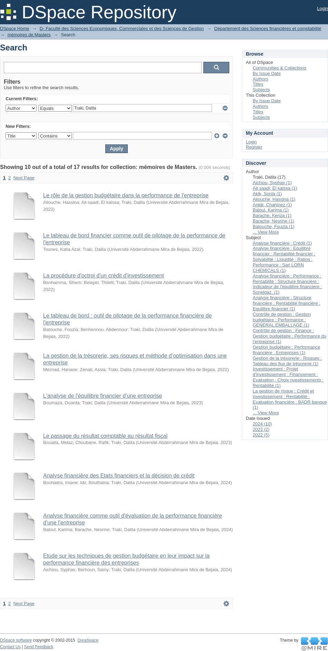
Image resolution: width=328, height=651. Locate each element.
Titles (258, 84)
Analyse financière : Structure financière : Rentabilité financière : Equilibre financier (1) (286, 303)
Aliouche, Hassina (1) (274, 199)
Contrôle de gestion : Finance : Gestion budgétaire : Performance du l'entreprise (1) (289, 336)
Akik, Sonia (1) (267, 193)
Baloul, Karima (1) (271, 210)
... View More (266, 232)
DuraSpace (87, 640)
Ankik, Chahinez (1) (272, 204)
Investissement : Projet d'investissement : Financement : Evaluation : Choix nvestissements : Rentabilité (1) (288, 377)
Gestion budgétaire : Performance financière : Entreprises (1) (286, 350)
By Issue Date (267, 73)
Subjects (261, 89)
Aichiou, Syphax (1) (272, 182)
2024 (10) (262, 423)
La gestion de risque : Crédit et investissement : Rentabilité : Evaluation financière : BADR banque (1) (290, 399)
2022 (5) (261, 434)
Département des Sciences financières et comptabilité (267, 28)
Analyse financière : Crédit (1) (282, 243)
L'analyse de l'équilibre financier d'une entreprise (102, 396)
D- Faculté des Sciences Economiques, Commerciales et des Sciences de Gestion (122, 28)
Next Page (24, 177)
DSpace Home (14, 28)
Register (254, 147)
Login (322, 8)
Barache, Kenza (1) (272, 215)
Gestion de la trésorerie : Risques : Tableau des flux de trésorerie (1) (287, 361)
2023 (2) (261, 429)
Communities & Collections (279, 67)
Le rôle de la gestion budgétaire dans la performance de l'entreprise (126, 195)
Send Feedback (39, 646)
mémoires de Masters (29, 34)
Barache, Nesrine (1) (273, 221)
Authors (260, 79)
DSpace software (16, 640)
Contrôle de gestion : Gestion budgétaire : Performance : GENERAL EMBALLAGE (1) (282, 320)
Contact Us (10, 646)
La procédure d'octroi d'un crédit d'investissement (103, 276)
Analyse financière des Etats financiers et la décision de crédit (118, 476)
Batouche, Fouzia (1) (274, 226)
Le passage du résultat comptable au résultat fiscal (105, 436)
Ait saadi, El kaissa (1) (275, 188)
